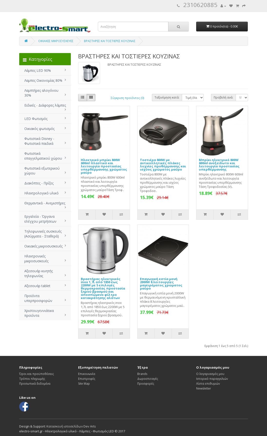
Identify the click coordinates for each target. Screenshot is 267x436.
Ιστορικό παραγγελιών (212, 379)
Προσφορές (145, 384)
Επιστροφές (86, 379)
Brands (142, 374)
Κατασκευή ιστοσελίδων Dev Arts (71, 426)
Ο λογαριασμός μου (210, 374)
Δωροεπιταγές (147, 379)
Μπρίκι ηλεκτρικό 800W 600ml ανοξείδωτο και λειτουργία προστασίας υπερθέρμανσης (219, 165)
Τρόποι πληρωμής (32, 379)
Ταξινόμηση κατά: (167, 97)
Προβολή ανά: (223, 97)
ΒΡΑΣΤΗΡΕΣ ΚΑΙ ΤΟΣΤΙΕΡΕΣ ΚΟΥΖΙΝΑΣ (110, 41)
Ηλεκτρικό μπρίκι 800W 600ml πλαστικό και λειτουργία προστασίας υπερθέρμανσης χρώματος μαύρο (104, 166)
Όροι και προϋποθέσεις (36, 374)
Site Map (84, 384)
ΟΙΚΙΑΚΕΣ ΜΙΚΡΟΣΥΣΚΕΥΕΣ (56, 41)
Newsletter (203, 388)
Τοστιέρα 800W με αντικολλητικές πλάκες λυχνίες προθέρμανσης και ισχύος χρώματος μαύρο (163, 165)
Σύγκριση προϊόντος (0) (127, 98)
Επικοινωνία (86, 374)
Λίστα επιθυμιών (208, 384)
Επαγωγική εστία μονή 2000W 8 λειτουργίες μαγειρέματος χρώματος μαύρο (161, 284)
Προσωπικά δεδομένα (34, 384)
